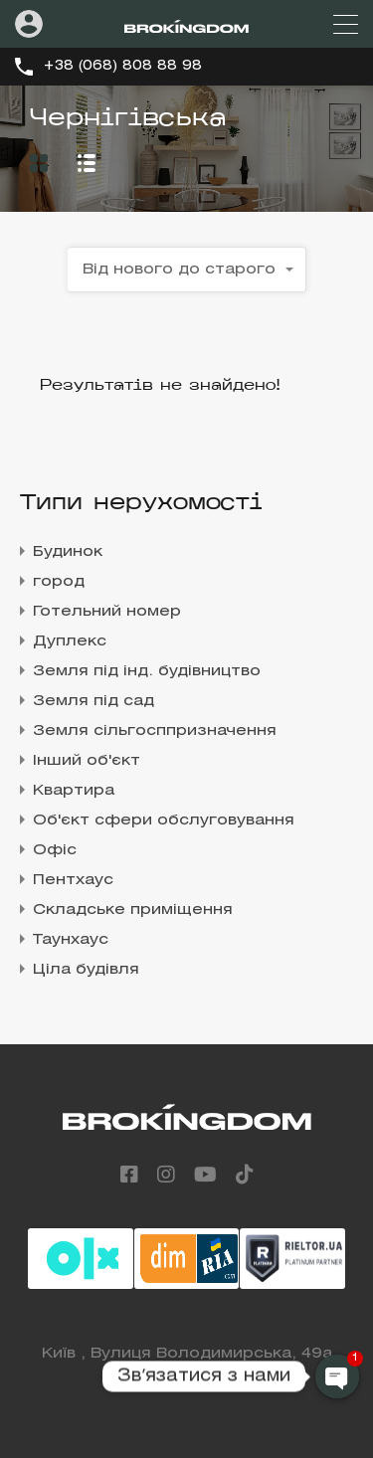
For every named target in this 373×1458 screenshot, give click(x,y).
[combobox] (187, 269)
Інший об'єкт (86, 761)
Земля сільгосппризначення (155, 731)
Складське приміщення (133, 910)
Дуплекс (69, 641)
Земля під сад (93, 701)
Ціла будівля (86, 970)
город (59, 582)
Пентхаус (73, 880)
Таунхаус (70, 940)
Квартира (73, 791)
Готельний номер (107, 612)
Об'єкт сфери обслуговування (163, 820)
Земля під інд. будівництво (147, 671)
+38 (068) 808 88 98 (122, 66)
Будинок (67, 552)
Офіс (55, 850)
